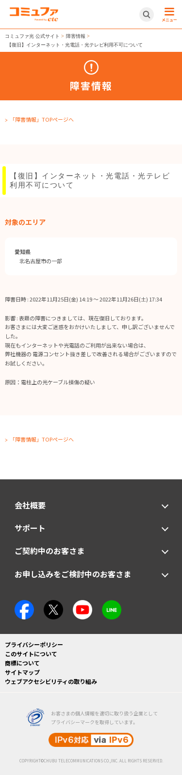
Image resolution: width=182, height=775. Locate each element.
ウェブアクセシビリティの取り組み (51, 681)
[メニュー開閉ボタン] (168, 14)
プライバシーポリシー (34, 644)
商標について (22, 663)
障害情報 (75, 36)
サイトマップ (22, 672)
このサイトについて (31, 653)
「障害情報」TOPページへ (42, 119)
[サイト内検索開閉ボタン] (146, 14)
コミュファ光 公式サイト (32, 36)
